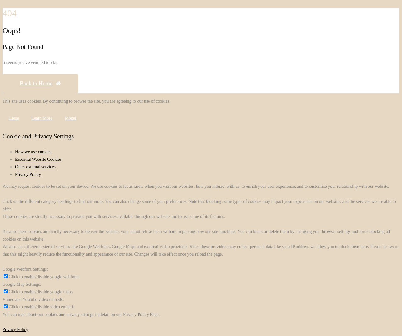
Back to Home (40, 83)
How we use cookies (33, 151)
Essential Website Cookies (38, 159)
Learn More (41, 118)
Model (70, 118)
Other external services (35, 167)
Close (14, 118)
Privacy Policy (28, 174)
